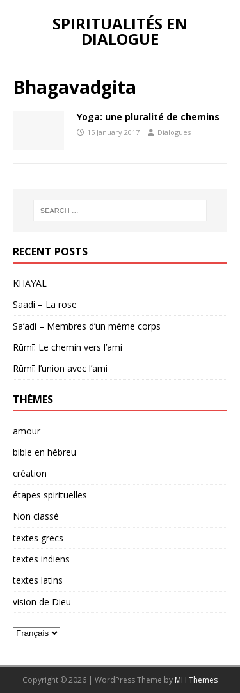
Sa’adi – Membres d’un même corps (87, 326)
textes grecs (38, 538)
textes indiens (41, 559)
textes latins (38, 580)
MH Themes (196, 679)
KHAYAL (30, 283)
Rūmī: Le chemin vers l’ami (67, 347)
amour (26, 431)
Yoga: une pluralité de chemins (148, 117)
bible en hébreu (44, 452)
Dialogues (174, 132)
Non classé (36, 516)
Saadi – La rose (45, 304)
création (30, 473)
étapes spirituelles (50, 495)
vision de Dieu (42, 602)
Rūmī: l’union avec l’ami (60, 368)
